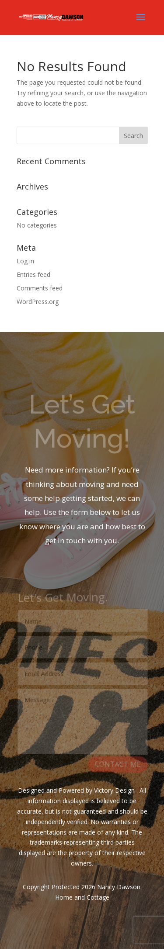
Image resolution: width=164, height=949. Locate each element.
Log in (25, 261)
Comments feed (40, 288)
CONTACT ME (117, 764)
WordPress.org (38, 301)
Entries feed (33, 274)
